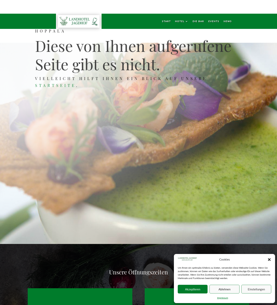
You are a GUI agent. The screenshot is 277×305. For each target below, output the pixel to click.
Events (213, 21)
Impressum (222, 297)
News (228, 21)
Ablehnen (224, 289)
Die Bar (198, 21)
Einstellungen (256, 289)
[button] (269, 259)
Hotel (179, 21)
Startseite (56, 85)
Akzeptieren (192, 289)
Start (166, 21)
